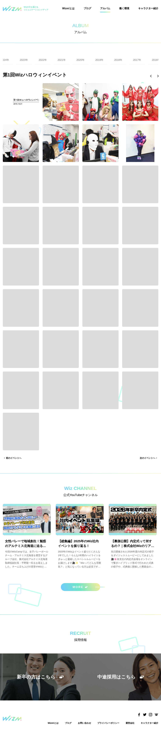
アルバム (105, 8)
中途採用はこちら (120, 676)
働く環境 (124, 8)
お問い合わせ (84, 723)
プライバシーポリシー (108, 723)
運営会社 (130, 723)
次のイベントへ (147, 458)
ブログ (87, 8)
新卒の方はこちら (40, 676)
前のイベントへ (13, 458)
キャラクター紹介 (148, 8)
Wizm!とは (68, 8)
